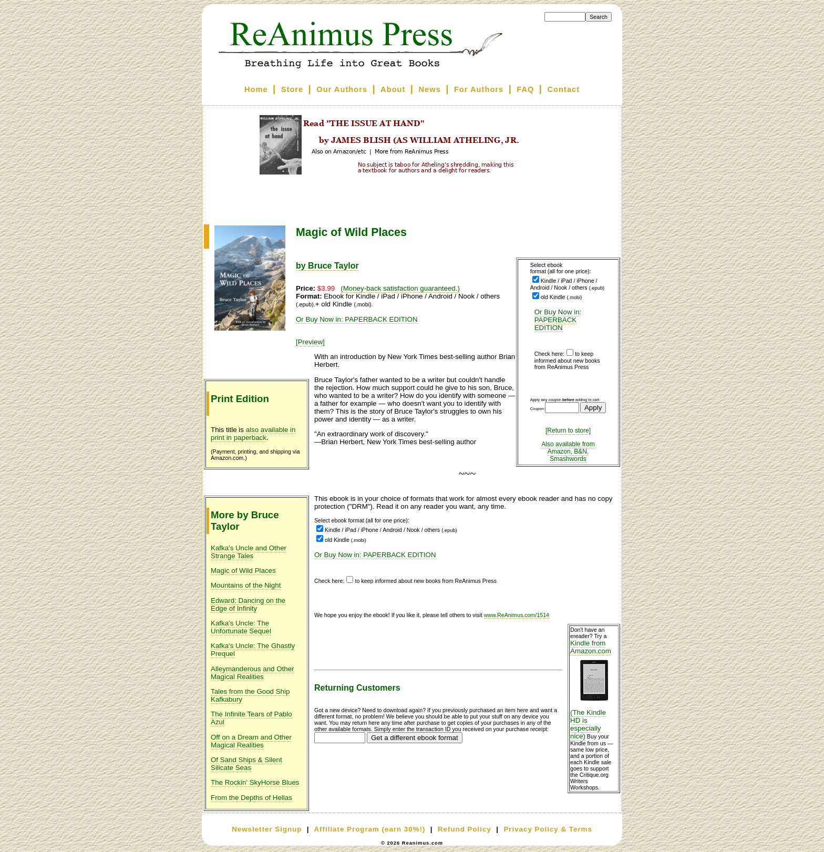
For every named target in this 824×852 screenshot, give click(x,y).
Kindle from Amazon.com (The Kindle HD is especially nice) (593, 689)
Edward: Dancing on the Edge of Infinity (248, 604)
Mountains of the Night (246, 585)
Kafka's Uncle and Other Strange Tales (248, 552)
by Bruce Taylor (327, 265)
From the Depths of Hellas (251, 798)
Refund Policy (464, 829)
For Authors (478, 89)
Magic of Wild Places (243, 570)
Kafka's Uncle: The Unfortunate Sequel (241, 627)
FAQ (525, 89)
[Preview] (310, 342)
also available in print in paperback (253, 434)
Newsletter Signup (267, 829)
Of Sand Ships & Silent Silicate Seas (246, 764)
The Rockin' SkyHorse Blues (255, 782)
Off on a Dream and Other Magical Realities (251, 741)
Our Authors (341, 89)
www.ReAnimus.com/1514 (516, 615)
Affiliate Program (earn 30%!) (369, 829)
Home (256, 89)
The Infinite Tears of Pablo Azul (251, 718)
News (430, 89)
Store (292, 89)
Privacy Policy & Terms (547, 829)
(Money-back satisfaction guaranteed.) (400, 288)
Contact (564, 89)
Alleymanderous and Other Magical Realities (252, 673)
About (392, 89)
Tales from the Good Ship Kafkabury (250, 695)
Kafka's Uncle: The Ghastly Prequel (253, 650)
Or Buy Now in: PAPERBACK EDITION (558, 320)
